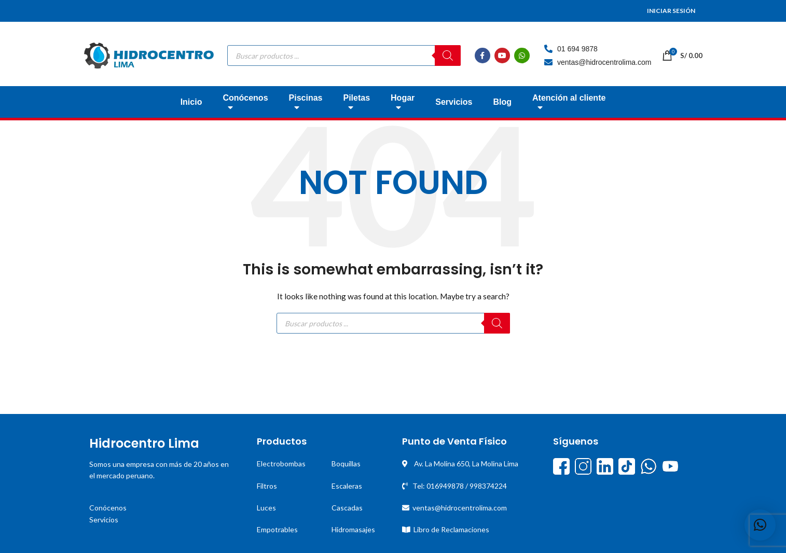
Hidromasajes (353, 529)
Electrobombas (281, 463)
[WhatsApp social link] (522, 55)
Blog (502, 102)
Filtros (267, 485)
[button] (760, 525)
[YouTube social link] (502, 55)
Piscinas (306, 105)
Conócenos (108, 507)
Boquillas (346, 463)
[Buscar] (448, 55)
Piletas (356, 105)
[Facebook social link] (482, 55)
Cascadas (347, 507)
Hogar (403, 105)
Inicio (191, 102)
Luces (266, 507)
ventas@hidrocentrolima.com (459, 507)
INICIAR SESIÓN (671, 11)
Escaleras (347, 485)
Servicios (453, 102)
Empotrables (277, 529)
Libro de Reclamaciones (451, 529)
